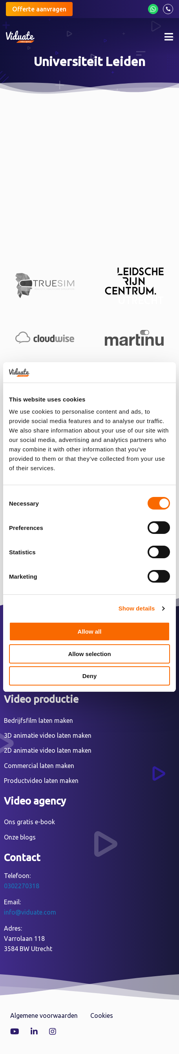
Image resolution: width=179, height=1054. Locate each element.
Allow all (90, 631)
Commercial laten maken (39, 765)
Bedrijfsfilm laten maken (38, 720)
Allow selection (89, 654)
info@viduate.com (30, 912)
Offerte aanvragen (39, 9)
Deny (89, 676)
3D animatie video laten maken (47, 735)
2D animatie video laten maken (47, 750)
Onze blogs (20, 837)
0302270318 (21, 885)
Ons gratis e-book (29, 821)
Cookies (101, 1015)
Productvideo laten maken (41, 780)
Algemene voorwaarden (44, 1015)
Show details (137, 608)
